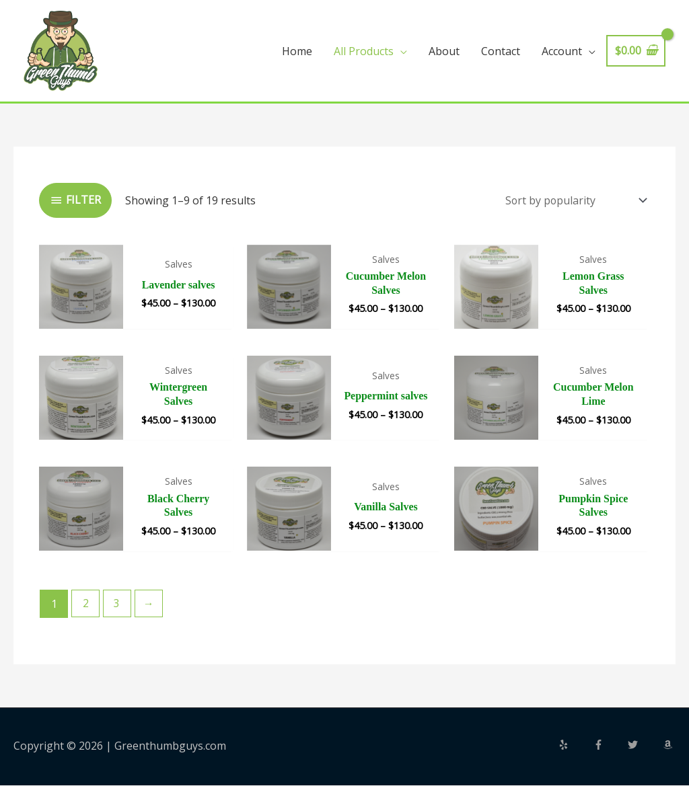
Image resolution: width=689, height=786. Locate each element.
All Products (364, 51)
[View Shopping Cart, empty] (635, 51)
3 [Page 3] (117, 603)
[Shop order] (572, 200)
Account (562, 51)
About (444, 51)
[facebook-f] (609, 745)
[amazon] (669, 745)
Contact (500, 51)
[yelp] (574, 745)
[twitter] (644, 745)
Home (297, 51)
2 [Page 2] (86, 603)
